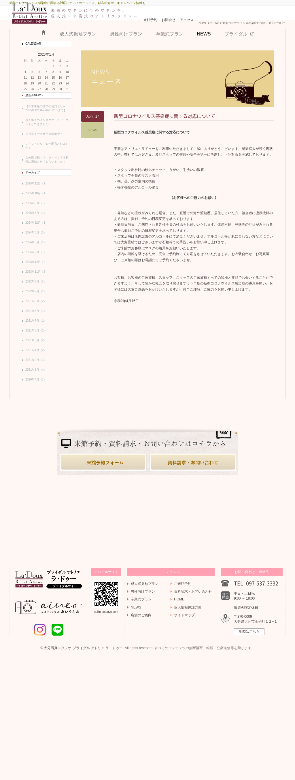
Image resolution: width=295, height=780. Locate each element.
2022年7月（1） (35, 327)
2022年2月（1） (35, 337)
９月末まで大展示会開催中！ (44, 180)
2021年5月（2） (35, 386)
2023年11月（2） (36, 317)
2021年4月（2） (35, 396)
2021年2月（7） (35, 406)
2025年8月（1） (35, 259)
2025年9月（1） (35, 249)
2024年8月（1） (35, 278)
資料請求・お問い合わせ (193, 714)
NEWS (204, 54)
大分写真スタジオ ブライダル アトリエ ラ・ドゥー (83, 770)
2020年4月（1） (35, 425)
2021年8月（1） (35, 357)
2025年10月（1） (36, 239)
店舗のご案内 (141, 737)
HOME (43, 53)
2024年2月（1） (35, 298)
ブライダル (235, 54)
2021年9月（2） (35, 347)
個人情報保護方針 (188, 730)
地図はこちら (249, 754)
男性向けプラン (126, 54)
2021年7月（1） (35, 366)
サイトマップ (184, 737)
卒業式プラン (170, 54)
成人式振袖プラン (78, 54)
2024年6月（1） (35, 288)
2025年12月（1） (36, 229)
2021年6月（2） (35, 376)
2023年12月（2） (36, 308)
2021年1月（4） (35, 415)
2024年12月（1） (36, 268)
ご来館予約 (182, 706)
